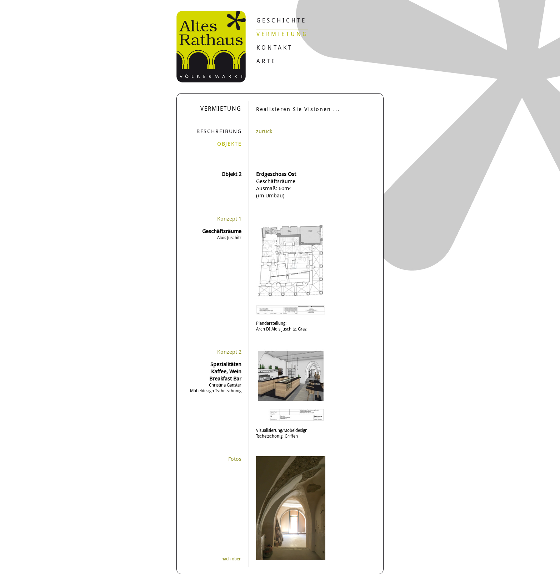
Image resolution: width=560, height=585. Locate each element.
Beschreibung (218, 131)
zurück (264, 131)
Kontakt (274, 47)
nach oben (231, 558)
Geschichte (281, 20)
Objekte (229, 143)
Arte (266, 61)
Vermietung (282, 34)
